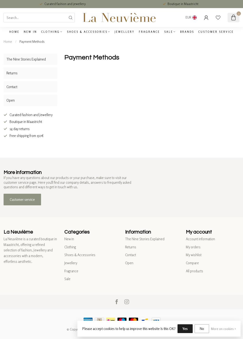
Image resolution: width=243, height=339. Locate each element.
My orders (193, 247)
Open (10, 100)
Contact (11, 87)
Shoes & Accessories (87, 31)
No (202, 328)
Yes (185, 328)
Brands (187, 31)
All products (194, 271)
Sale (168, 31)
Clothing (50, 31)
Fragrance (149, 31)
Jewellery (125, 31)
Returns (12, 73)
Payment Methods (32, 41)
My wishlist (193, 255)
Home (14, 31)
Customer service (216, 31)
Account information (200, 239)
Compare (192, 263)
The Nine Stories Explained (26, 59)
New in (30, 31)
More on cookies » (223, 329)
